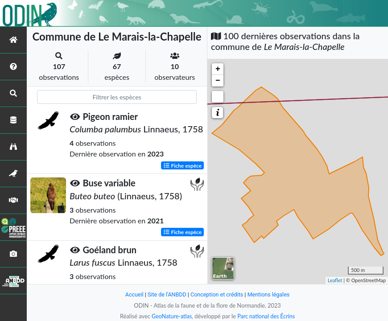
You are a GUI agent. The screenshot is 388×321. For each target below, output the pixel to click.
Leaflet (335, 280)
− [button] (217, 80)
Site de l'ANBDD (166, 294)
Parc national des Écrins (266, 316)
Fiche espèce (182, 165)
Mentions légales (270, 294)
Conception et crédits (217, 294)
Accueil (132, 294)
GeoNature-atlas (170, 316)
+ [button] (217, 69)
